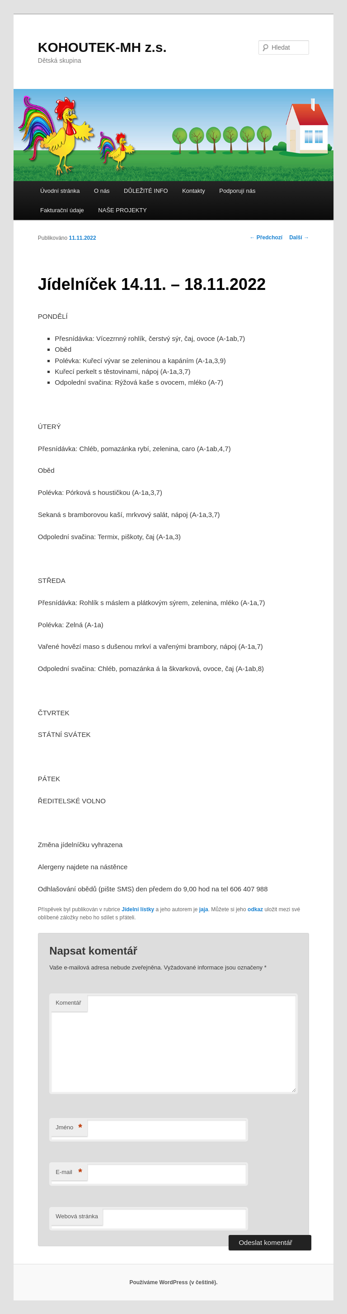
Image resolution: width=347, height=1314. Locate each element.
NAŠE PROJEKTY (122, 210)
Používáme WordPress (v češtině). (173, 1282)
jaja (203, 909)
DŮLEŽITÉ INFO (146, 190)
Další (299, 237)
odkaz (255, 909)
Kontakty (193, 190)
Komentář (68, 1002)
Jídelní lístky (138, 909)
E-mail (69, 1172)
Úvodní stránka (60, 190)
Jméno (69, 1127)
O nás (102, 190)
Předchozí (266, 237)
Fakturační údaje (62, 210)
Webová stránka (77, 1216)
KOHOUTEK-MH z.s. (102, 47)
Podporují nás (237, 190)
